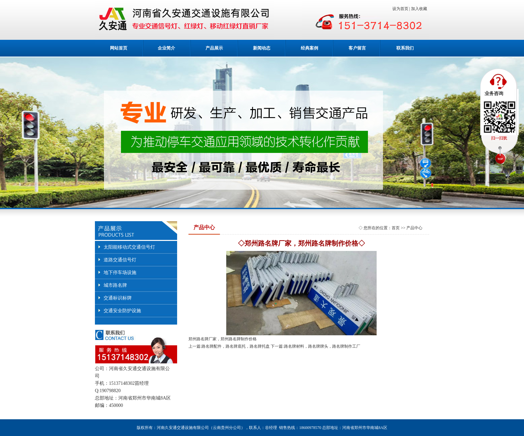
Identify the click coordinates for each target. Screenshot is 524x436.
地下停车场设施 (120, 272)
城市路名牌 (115, 285)
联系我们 (405, 48)
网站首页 (118, 48)
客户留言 (357, 48)
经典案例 (309, 48)
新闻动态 (261, 48)
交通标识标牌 (118, 297)
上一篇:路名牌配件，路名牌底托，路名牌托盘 (229, 346)
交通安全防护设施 (122, 310)
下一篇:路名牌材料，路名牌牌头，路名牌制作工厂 (315, 346)
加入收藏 (420, 8)
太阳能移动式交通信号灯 (129, 247)
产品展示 (214, 48)
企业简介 (166, 48)
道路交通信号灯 (120, 259)
